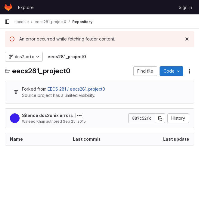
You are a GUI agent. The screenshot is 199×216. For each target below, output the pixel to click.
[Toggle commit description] (79, 115)
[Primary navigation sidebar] (7, 21)
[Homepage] (8, 7)
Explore (26, 7)
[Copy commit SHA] (160, 118)
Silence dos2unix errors (47, 115)
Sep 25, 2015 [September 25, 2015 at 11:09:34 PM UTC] (74, 121)
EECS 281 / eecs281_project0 (76, 89)
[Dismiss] (187, 39)
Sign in (185, 7)
